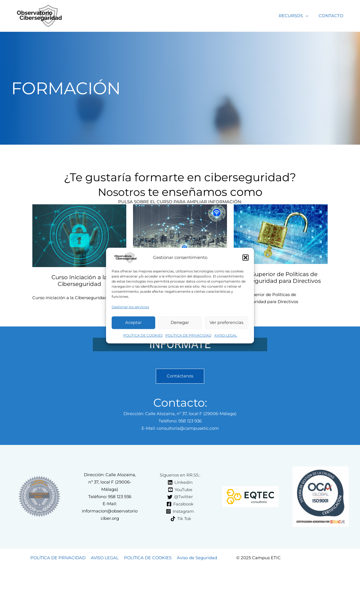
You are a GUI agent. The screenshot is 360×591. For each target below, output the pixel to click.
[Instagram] (180, 511)
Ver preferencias (226, 322)
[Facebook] (180, 504)
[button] (245, 257)
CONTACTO (332, 15)
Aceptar (133, 322)
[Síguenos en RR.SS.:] (179, 475)
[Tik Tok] (180, 518)
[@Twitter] (180, 497)
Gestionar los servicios (130, 307)
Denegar (180, 322)
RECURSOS (294, 15)
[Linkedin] (180, 482)
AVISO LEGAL (225, 335)
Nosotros (121, 192)
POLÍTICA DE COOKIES (143, 335)
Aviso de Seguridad (197, 558)
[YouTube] (180, 489)
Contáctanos (180, 376)
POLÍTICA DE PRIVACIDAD (188, 335)
